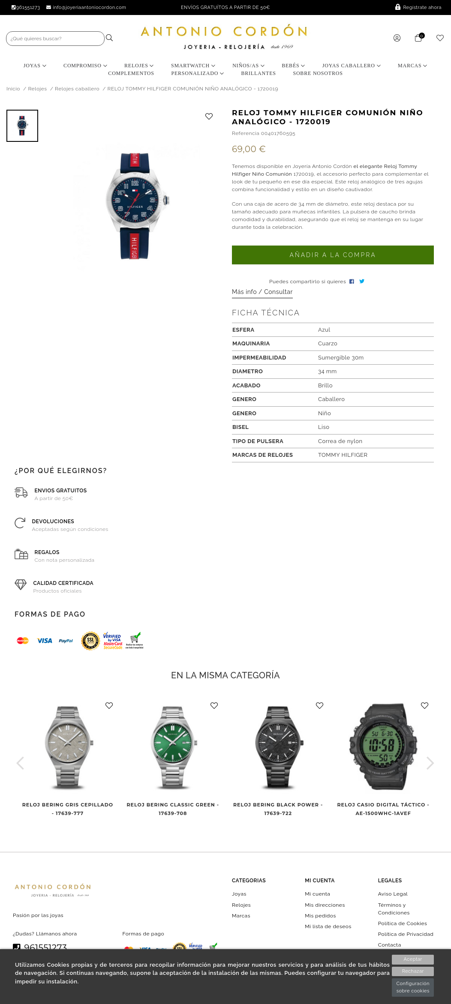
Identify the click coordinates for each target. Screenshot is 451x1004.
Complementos (131, 73)
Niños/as (248, 66)
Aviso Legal (393, 894)
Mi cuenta (317, 894)
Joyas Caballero (351, 66)
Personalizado (197, 73)
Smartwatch (193, 66)
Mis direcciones (325, 905)
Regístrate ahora (418, 7)
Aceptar (413, 959)
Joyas (35, 66)
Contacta (389, 945)
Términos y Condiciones (394, 908)
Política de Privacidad (406, 934)
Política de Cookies (402, 923)
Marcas (412, 66)
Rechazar (413, 971)
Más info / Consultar (262, 291)
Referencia (245, 133)
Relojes (139, 66)
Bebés (293, 66)
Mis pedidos (320, 915)
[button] (20, 763)
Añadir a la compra (332, 255)
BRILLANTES (258, 73)
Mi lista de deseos (328, 926)
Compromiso (85, 66)
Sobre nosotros (318, 73)
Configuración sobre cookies (413, 987)
